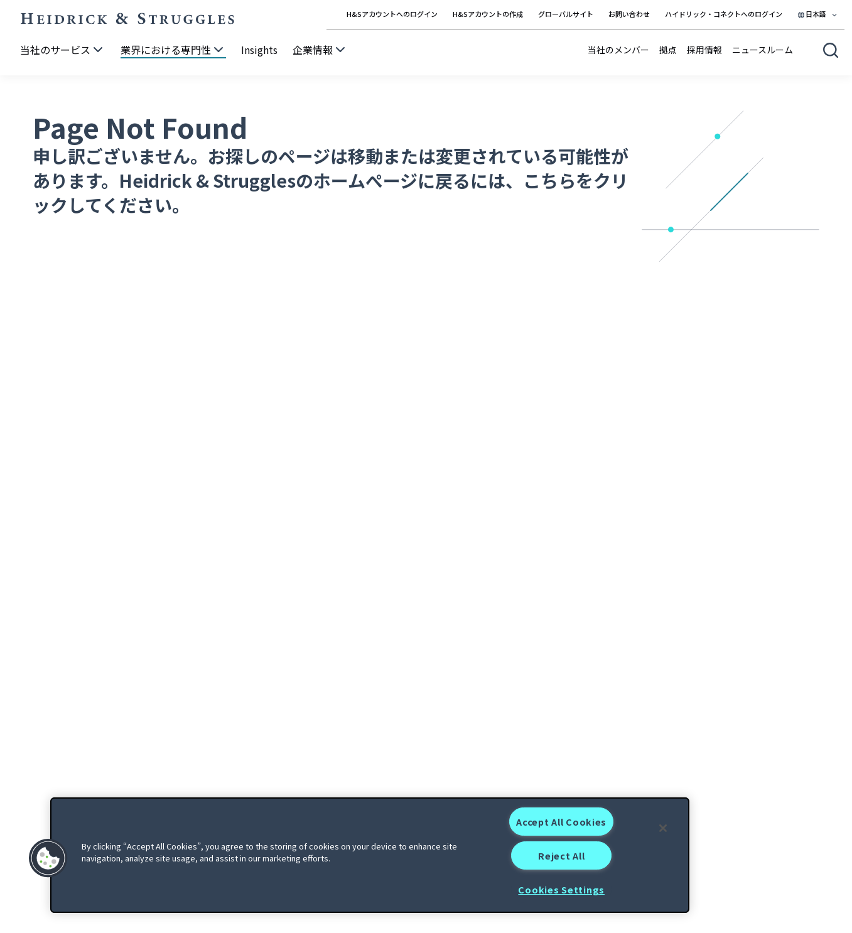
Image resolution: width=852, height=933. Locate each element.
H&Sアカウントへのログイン (392, 14)
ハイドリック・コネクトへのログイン (723, 14)
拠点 (668, 50)
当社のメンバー (618, 50)
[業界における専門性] (173, 50)
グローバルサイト (565, 14)
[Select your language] (817, 13)
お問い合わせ (629, 14)
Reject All (561, 855)
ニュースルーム (762, 50)
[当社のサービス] (62, 50)
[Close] (663, 828)
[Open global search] (830, 50)
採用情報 (704, 50)
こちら (549, 180)
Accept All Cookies (561, 821)
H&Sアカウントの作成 (488, 14)
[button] (48, 858)
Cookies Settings (561, 889)
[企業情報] (320, 50)
